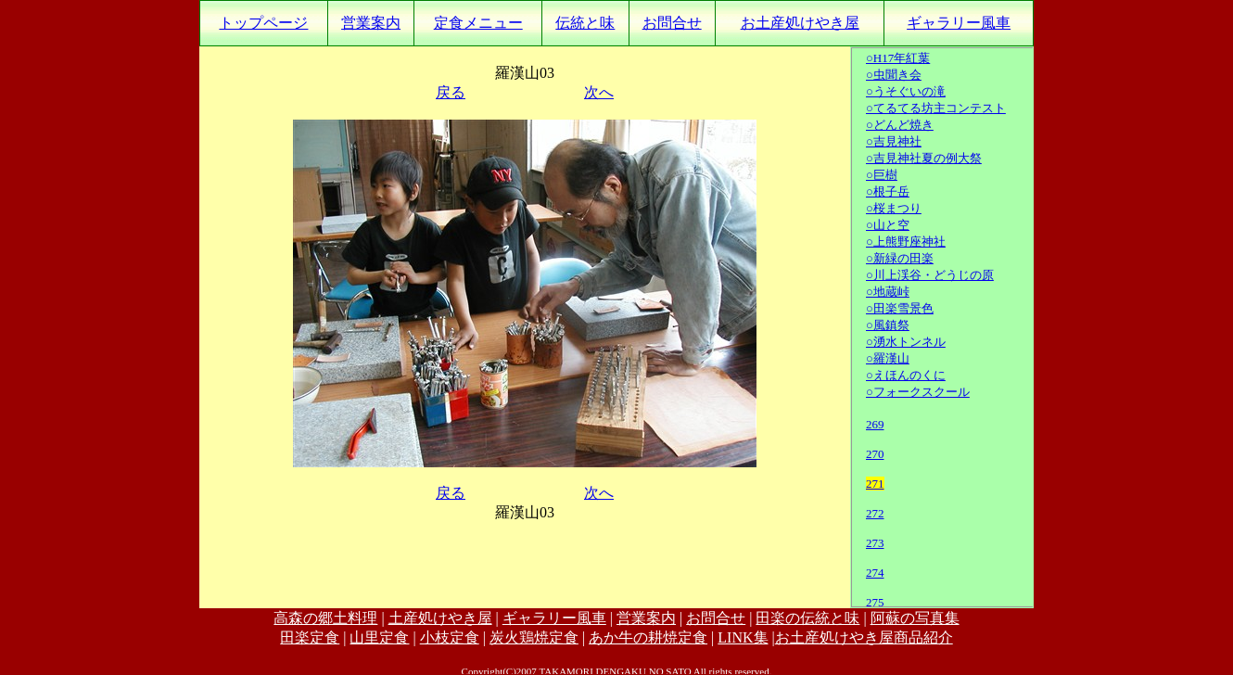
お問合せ (672, 23)
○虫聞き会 (894, 75)
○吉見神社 (894, 141)
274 (875, 572)
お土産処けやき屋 (800, 23)
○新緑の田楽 (900, 258)
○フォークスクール (918, 392)
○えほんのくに (906, 375)
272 (875, 513)
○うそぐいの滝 (906, 91)
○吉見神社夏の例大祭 (924, 158)
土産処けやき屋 (440, 618)
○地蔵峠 (887, 292)
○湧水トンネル (906, 342)
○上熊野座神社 (906, 241)
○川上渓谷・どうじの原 (930, 275)
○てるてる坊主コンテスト (936, 108)
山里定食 (379, 637)
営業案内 (370, 23)
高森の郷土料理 (325, 618)
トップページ (263, 23)
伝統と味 (585, 23)
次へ (599, 92)
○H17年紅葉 (898, 58)
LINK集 (743, 637)
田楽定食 (309, 637)
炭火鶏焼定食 (533, 637)
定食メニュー (478, 23)
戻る (450, 92)
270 (875, 454)
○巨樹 (881, 175)
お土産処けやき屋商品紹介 (864, 637)
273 (875, 543)
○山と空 (887, 225)
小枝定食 (449, 637)
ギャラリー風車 (959, 23)
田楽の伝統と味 (807, 618)
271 (875, 483)
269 (875, 424)
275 (875, 602)
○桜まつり (894, 208)
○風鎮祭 (887, 325)
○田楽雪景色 (900, 308)
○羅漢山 (887, 358)
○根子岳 (887, 191)
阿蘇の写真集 (915, 618)
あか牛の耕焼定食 (648, 637)
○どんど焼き (900, 125)
